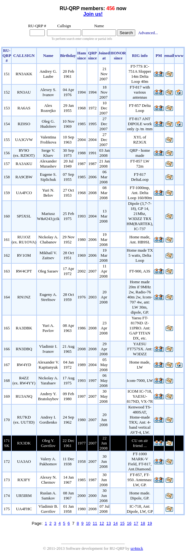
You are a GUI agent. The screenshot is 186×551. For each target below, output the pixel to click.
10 (88, 523)
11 (95, 523)
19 (150, 523)
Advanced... (148, 32)
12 (102, 523)
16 (129, 523)
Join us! (92, 14)
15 (122, 523)
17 (136, 523)
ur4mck (137, 548)
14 (115, 523)
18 (143, 523)
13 (108, 523)
